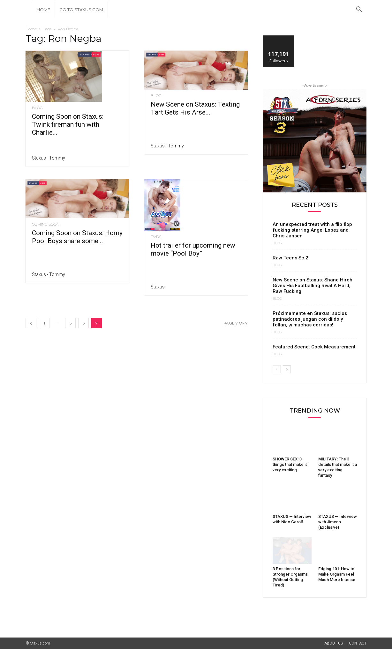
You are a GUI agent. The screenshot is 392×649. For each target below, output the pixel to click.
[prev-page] (31, 323)
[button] (358, 10)
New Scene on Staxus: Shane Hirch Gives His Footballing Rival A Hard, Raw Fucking (312, 285)
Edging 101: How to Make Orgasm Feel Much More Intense (336, 574)
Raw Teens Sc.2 (290, 258)
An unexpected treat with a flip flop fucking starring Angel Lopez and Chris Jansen (312, 230)
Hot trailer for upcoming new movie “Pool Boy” (193, 249)
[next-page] (287, 369)
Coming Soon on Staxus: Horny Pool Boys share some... (77, 237)
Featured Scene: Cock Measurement (314, 347)
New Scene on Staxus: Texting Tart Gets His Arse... (195, 108)
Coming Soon (45, 224)
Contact (357, 643)
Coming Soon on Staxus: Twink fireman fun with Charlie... (67, 124)
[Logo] (29, 9)
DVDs (156, 237)
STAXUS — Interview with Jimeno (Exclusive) (337, 522)
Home (43, 9)
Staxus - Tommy (48, 157)
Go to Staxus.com (81, 9)
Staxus (158, 286)
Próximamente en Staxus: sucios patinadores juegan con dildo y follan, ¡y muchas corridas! (310, 319)
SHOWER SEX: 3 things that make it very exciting (290, 464)
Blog (37, 108)
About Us (333, 643)
